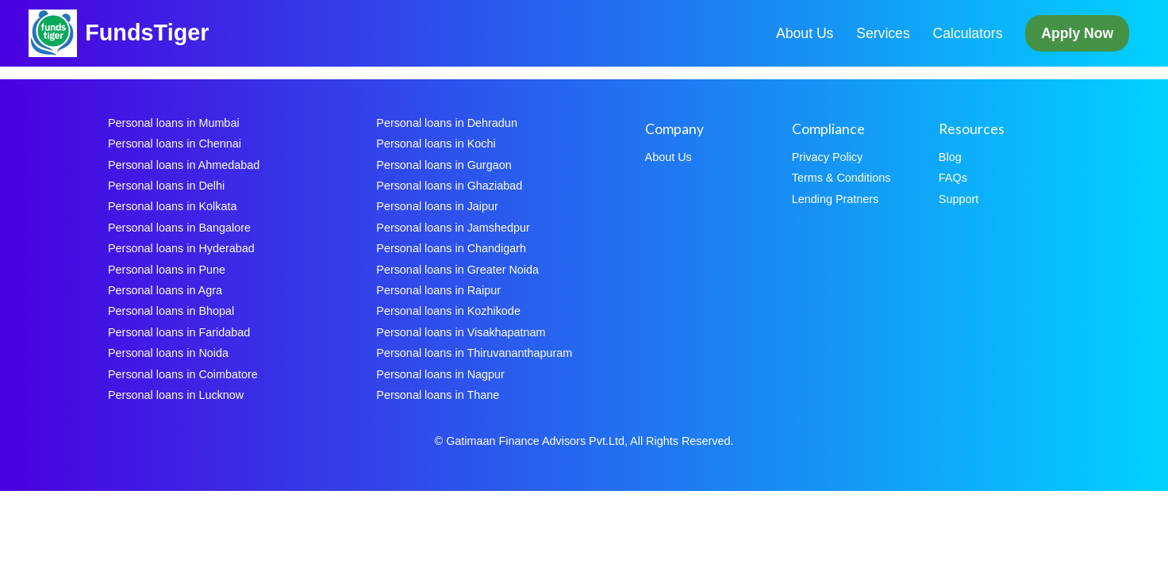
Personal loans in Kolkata (172, 206)
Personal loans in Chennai (174, 143)
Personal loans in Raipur (438, 290)
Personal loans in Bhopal (171, 311)
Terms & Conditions (841, 177)
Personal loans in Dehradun (446, 123)
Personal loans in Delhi (166, 185)
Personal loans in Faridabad (179, 332)
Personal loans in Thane (437, 395)
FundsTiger (147, 32)
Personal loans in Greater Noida (457, 269)
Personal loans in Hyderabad (181, 248)
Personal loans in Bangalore (179, 227)
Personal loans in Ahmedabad (183, 165)
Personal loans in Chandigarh (451, 248)
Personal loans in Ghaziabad (449, 185)
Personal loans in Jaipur (437, 206)
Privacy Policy (827, 157)
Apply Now (1077, 33)
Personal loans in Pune (166, 269)
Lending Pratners (835, 199)
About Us (804, 33)
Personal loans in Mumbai (174, 123)
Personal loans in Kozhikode (448, 311)
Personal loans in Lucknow (176, 395)
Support (958, 199)
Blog (950, 157)
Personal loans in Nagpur (440, 374)
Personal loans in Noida (168, 353)
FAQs (953, 177)
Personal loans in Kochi (435, 143)
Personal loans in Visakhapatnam (460, 332)
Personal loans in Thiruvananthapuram (474, 353)
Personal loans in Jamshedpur (453, 227)
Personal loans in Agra (165, 290)
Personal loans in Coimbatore (183, 374)
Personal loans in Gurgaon (443, 165)
